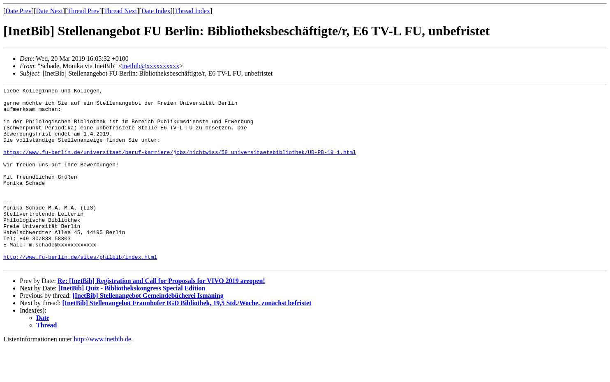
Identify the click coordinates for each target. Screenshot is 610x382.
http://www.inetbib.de (102, 374)
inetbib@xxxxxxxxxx (150, 65)
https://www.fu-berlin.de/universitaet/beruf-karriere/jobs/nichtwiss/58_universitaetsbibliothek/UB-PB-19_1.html (179, 165)
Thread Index (192, 10)
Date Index (156, 10)
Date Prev (18, 10)
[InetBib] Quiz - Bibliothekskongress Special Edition (132, 323)
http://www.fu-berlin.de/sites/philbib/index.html (80, 291)
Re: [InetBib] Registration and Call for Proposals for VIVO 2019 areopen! (161, 316)
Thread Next (120, 10)
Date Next (49, 10)
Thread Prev (83, 10)
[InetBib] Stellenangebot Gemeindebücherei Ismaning (147, 331)
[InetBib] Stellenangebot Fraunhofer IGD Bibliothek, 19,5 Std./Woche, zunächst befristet (187, 338)
